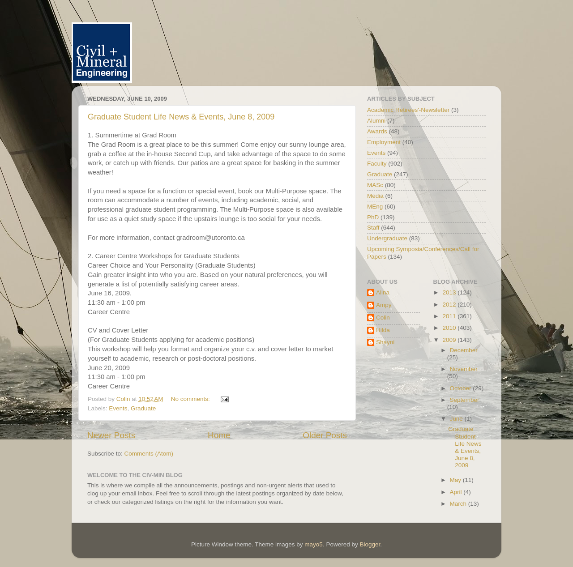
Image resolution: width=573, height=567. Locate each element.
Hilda (383, 330)
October (461, 388)
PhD (373, 217)
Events (118, 408)
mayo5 (313, 544)
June (457, 418)
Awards (377, 131)
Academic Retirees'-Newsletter (408, 110)
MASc (375, 185)
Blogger (369, 544)
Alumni (376, 120)
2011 (450, 316)
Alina (382, 292)
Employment (384, 142)
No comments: (191, 399)
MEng (375, 206)
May (456, 480)
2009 (450, 340)
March (459, 503)
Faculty (377, 163)
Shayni (385, 342)
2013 (450, 292)
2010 (450, 327)
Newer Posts (111, 435)
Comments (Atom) (149, 453)
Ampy (384, 305)
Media (375, 195)
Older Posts (325, 435)
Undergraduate (387, 238)
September (464, 399)
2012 (450, 304)
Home (219, 435)
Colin (383, 317)
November (464, 369)
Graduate (143, 408)
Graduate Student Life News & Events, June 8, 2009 (181, 116)
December (464, 350)
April (457, 492)
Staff (373, 227)
